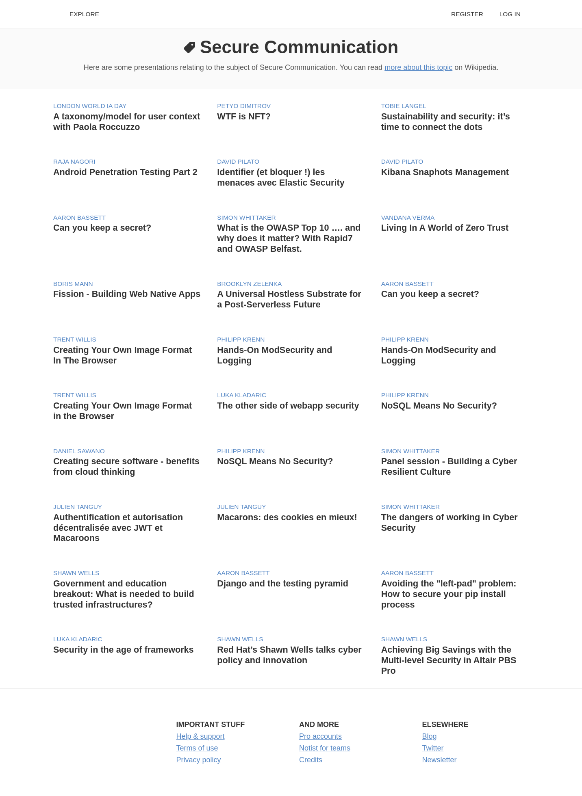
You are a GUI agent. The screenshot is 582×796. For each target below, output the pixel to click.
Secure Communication (299, 47)
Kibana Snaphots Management (445, 172)
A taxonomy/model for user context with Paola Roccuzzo (126, 121)
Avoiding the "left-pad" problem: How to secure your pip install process (449, 594)
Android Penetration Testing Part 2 (125, 172)
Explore (84, 14)
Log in (510, 14)
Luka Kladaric (241, 395)
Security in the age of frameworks (123, 650)
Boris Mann (73, 283)
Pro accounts (320, 736)
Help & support (200, 736)
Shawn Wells (76, 572)
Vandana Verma (408, 217)
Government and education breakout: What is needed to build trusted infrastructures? (123, 594)
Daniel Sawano (79, 451)
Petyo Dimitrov (244, 105)
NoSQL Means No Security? (439, 405)
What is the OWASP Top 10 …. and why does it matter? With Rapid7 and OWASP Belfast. (288, 238)
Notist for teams (324, 748)
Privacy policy (198, 760)
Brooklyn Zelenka (249, 283)
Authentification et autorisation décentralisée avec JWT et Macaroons (118, 527)
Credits (310, 760)
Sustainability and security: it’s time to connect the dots (445, 121)
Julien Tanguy (77, 506)
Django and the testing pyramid (282, 583)
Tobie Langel (403, 105)
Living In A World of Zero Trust (445, 228)
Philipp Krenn (241, 339)
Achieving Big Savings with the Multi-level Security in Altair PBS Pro (449, 660)
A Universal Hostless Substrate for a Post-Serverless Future (289, 299)
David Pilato (238, 161)
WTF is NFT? (244, 116)
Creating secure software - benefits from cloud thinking (126, 466)
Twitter (433, 748)
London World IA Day (89, 105)
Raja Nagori (74, 161)
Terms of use (197, 748)
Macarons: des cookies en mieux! (287, 517)
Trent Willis (74, 339)
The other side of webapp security (288, 405)
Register (467, 14)
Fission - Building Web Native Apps (126, 294)
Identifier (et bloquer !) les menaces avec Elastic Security (280, 177)
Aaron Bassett (79, 217)
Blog (429, 736)
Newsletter (439, 760)
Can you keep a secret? (102, 228)
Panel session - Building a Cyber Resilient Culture (449, 466)
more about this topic (418, 67)
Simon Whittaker (246, 217)
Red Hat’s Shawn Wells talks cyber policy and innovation (289, 655)
